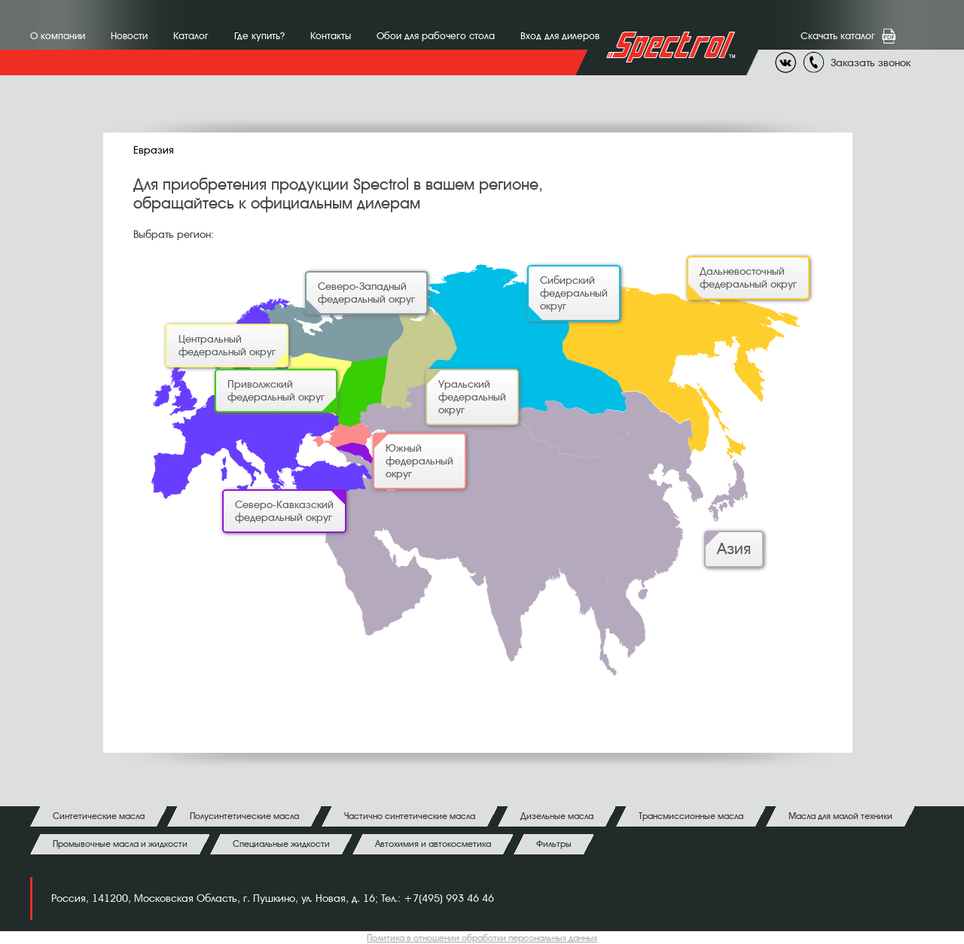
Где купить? (259, 35)
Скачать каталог (841, 35)
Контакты (330, 35)
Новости (129, 35)
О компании (57, 35)
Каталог (191, 35)
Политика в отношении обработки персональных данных (482, 938)
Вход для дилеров (559, 35)
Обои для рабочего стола (436, 35)
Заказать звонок (871, 62)
